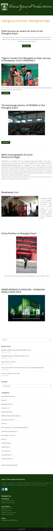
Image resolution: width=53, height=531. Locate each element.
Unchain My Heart (6, 459)
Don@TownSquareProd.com (9, 520)
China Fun (4, 408)
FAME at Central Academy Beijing (10, 416)
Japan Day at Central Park (8, 431)
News (3, 439)
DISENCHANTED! (5, 412)
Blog (2, 400)
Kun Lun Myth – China (7, 435)
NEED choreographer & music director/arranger (17, 155)
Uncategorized (5, 455)
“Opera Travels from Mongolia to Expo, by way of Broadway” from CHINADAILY (26, 59)
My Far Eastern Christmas (8, 362)
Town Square (5, 451)
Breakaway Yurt (9, 192)
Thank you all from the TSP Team (10, 373)
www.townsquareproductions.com (11, 165)
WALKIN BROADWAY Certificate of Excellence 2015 (15, 356)
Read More (26, 46)
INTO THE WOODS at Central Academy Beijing (13, 427)
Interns (3, 423)
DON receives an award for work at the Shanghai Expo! (22, 32)
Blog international (6, 404)
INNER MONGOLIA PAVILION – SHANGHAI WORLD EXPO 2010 (23, 290)
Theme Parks (5, 447)
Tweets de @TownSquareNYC (9, 465)
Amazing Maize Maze (7, 396)
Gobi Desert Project (6, 420)
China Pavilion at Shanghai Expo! (18, 233)
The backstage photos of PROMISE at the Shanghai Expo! (23, 106)
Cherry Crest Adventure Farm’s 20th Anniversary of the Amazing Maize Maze (22, 367)
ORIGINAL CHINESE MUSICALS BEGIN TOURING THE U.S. (16, 350)
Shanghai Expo (5, 443)
